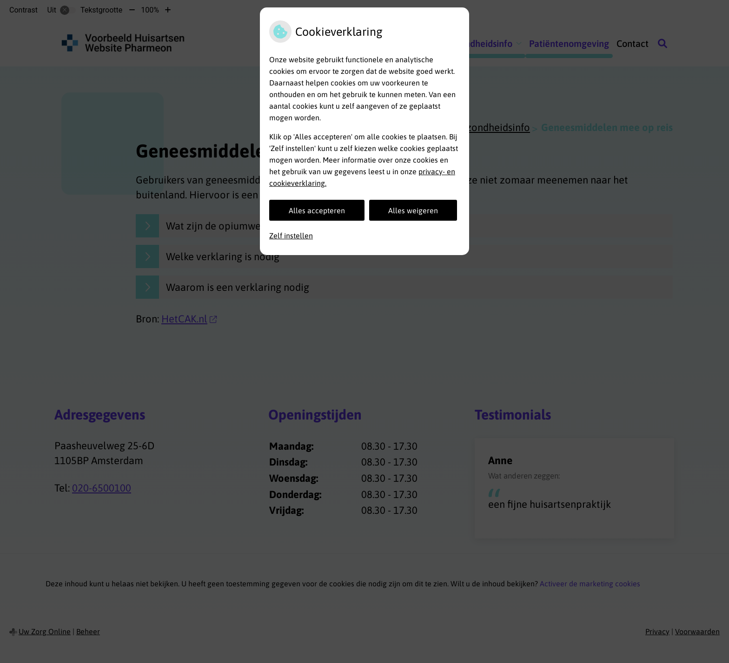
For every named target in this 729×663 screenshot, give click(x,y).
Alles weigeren (413, 210)
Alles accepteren (317, 210)
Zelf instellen (291, 235)
